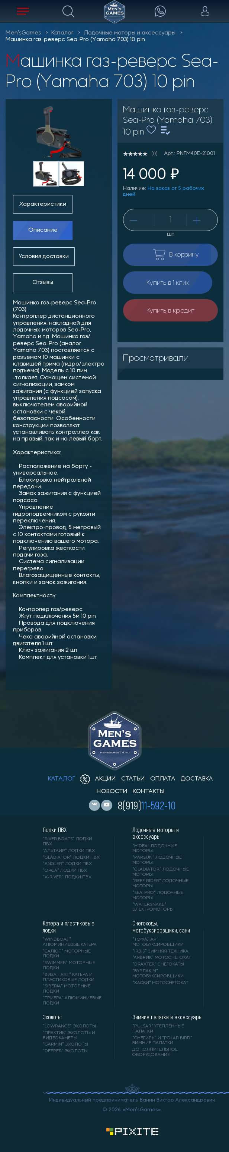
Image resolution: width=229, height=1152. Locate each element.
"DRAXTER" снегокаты (158, 964)
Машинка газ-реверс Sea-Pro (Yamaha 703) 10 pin (75, 39)
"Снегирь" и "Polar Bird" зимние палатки (162, 1040)
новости (112, 791)
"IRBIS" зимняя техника (160, 951)
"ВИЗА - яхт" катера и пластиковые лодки (68, 977)
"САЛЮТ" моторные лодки (67, 954)
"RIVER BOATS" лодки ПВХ (67, 841)
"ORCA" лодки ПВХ (65, 870)
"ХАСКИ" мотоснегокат (160, 983)
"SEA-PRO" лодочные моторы (157, 895)
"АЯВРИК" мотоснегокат (161, 958)
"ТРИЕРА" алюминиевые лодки (72, 1000)
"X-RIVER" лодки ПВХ (67, 877)
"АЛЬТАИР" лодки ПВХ (69, 851)
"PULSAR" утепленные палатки (158, 1028)
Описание (43, 230)
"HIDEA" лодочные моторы (154, 848)
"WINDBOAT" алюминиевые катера (70, 942)
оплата (162, 779)
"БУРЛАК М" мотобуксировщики (158, 973)
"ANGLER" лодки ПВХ (67, 864)
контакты (148, 791)
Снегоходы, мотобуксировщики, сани (161, 926)
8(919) (147, 805)
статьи (133, 779)
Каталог (62, 33)
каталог (61, 779)
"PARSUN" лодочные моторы (157, 860)
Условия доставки (44, 256)
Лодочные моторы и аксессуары (129, 33)
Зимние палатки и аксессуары (167, 1017)
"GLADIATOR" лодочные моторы (160, 872)
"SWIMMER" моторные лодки (69, 965)
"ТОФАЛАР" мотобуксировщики (158, 942)
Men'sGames (23, 33)
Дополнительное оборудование (155, 1052)
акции (98, 779)
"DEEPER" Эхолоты (65, 1051)
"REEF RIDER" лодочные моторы (160, 883)
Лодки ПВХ (55, 829)
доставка (197, 779)
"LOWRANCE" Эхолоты (69, 1026)
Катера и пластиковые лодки (68, 926)
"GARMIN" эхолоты (65, 1044)
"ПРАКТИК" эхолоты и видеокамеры (69, 1035)
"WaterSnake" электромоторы (153, 907)
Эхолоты (52, 1017)
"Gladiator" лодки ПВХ (71, 857)
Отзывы (42, 282)
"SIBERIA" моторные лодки (66, 988)
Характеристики (42, 204)
